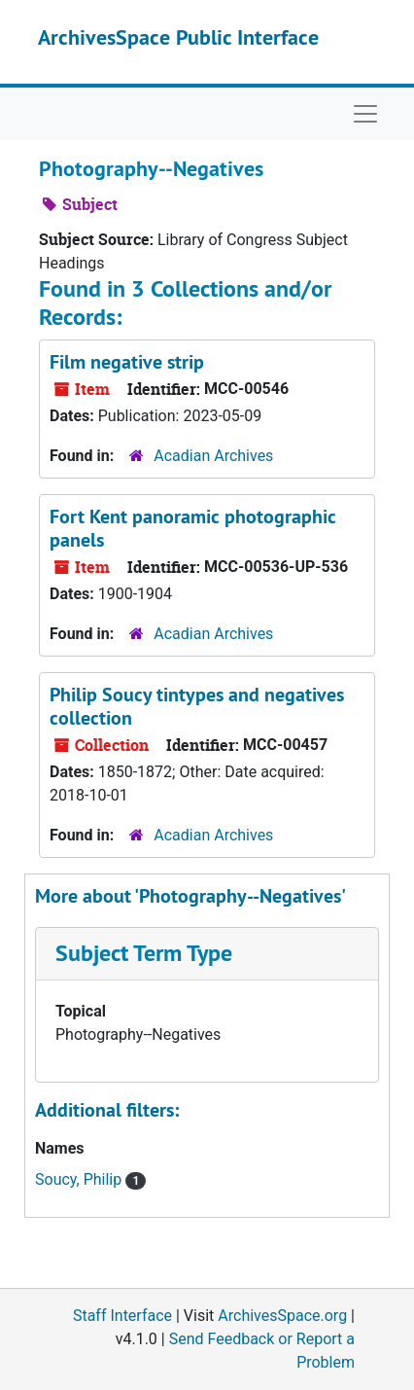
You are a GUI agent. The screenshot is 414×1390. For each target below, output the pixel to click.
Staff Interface (122, 1315)
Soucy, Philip (80, 1179)
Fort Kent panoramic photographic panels (193, 528)
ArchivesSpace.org (282, 1315)
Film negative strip (127, 361)
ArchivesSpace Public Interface (178, 37)
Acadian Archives (213, 455)
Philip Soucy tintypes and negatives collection (197, 706)
